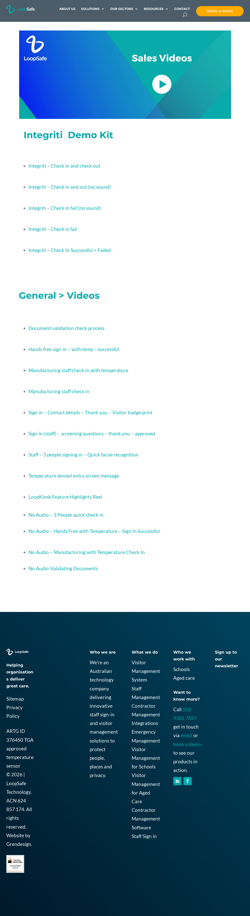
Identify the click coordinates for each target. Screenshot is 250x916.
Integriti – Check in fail (52, 229)
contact (182, 9)
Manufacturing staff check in (58, 391)
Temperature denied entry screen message (73, 476)
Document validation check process (66, 328)
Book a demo (220, 11)
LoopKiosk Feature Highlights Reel (65, 497)
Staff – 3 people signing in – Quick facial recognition (83, 454)
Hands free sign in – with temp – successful (73, 349)
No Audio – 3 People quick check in (65, 515)
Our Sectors (121, 9)
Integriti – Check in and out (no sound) (69, 187)
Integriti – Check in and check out (64, 166)
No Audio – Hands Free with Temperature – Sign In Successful (94, 531)
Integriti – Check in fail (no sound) (64, 208)
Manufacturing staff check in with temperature (78, 370)
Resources (154, 9)
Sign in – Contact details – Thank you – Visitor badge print (90, 412)
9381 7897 (185, 718)
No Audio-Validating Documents (63, 568)
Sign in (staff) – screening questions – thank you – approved (91, 433)
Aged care (184, 678)
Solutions (90, 9)
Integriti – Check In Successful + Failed (69, 250)
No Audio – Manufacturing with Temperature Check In (86, 552)
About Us (67, 9)
